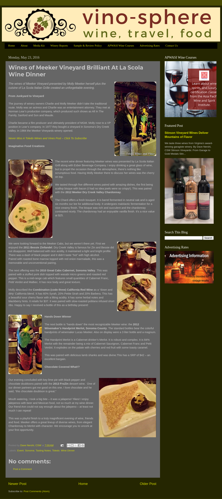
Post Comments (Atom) (37, 491)
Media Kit (39, 45)
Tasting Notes (43, 450)
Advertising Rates (150, 45)
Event (20, 450)
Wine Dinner (68, 450)
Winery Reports (59, 45)
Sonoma (29, 450)
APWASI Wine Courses (120, 45)
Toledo (56, 450)
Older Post (148, 484)
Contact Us (171, 45)
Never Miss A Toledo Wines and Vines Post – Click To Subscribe (48, 138)
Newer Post (17, 484)
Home (11, 45)
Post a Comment (22, 469)
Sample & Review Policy (88, 45)
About (24, 45)
